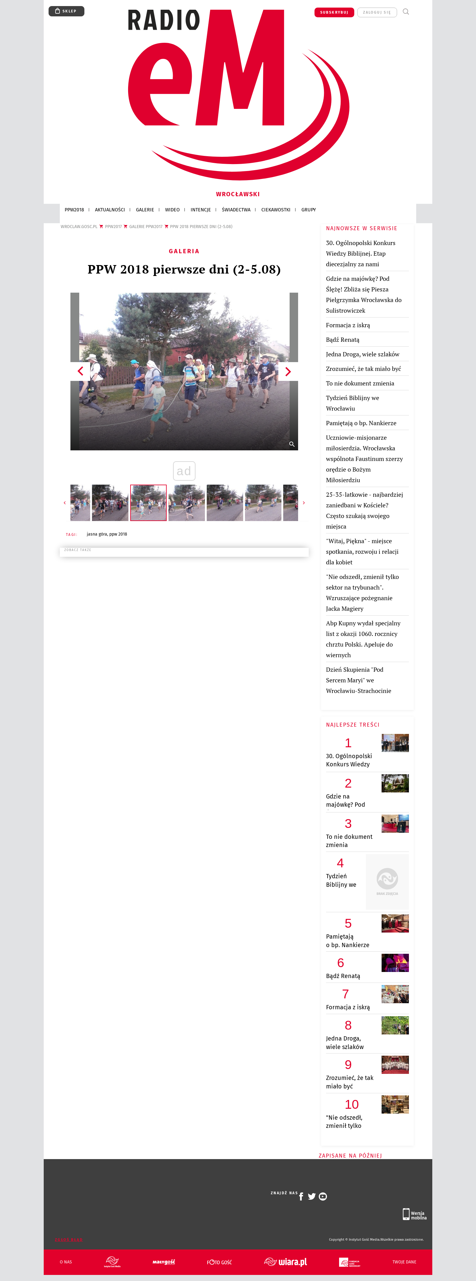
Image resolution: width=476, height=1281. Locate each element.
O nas (66, 1262)
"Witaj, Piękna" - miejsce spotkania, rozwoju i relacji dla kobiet (362, 551)
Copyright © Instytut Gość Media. (354, 1240)
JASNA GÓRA (97, 534)
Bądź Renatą (342, 339)
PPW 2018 (118, 534)
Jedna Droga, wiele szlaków (362, 354)
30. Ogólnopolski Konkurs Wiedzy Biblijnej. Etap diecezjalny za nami (361, 253)
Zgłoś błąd (69, 1240)
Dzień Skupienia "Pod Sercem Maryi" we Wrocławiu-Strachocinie (358, 680)
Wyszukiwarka (405, 11)
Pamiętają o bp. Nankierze (361, 423)
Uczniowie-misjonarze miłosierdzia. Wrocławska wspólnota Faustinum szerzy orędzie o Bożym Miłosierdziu (364, 458)
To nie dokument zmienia (360, 383)
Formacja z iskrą (348, 325)
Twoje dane (404, 1262)
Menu (417, 11)
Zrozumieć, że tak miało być (363, 369)
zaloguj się (377, 12)
